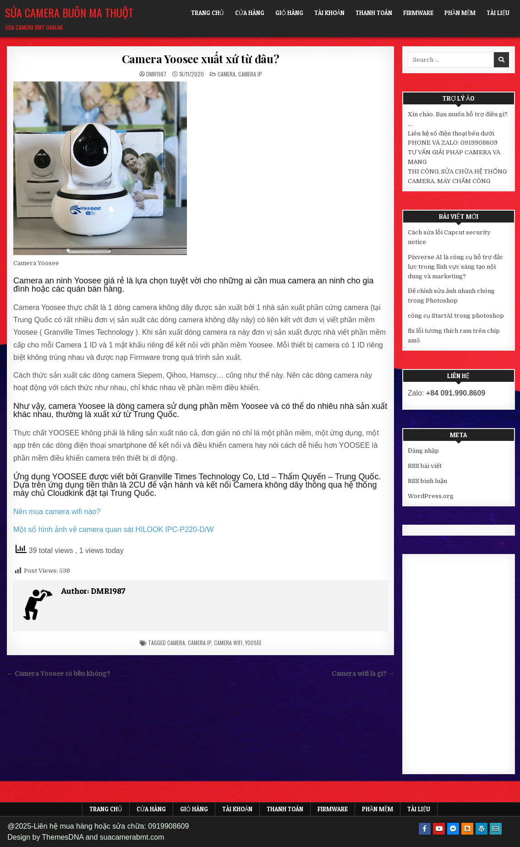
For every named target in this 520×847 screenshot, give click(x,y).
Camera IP (250, 74)
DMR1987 (156, 74)
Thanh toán (374, 12)
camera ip (199, 642)
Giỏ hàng (289, 12)
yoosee (253, 642)
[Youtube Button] (439, 829)
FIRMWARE (418, 12)
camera (176, 642)
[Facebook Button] (425, 829)
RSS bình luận (427, 481)
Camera (226, 74)
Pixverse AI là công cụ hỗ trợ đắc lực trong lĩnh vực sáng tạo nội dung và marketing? (455, 267)
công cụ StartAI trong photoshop (456, 315)
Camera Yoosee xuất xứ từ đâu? (200, 58)
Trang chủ (207, 12)
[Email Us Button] (496, 829)
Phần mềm (460, 12)
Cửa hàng (249, 12)
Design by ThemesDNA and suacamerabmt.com (85, 837)
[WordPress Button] (481, 829)
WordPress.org (431, 496)
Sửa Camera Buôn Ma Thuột (69, 12)
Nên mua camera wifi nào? (56, 512)
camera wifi (228, 642)
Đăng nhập (423, 450)
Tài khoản (329, 12)
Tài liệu (498, 12)
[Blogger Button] (467, 829)
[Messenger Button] (453, 829)
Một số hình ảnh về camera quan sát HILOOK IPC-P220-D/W (113, 529)
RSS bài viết (425, 465)
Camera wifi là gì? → (363, 673)
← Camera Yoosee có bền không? (58, 673)
